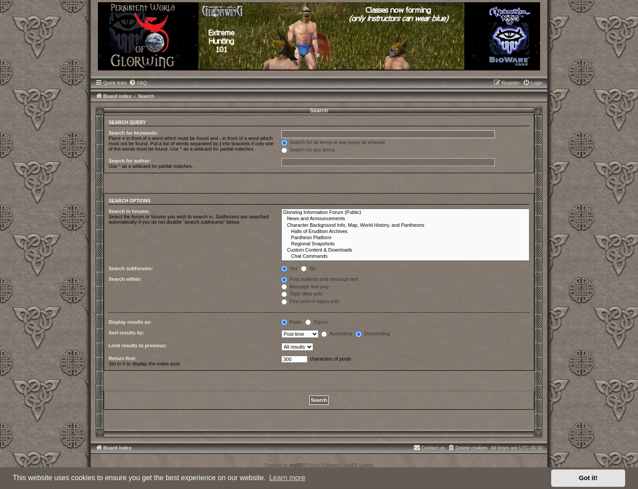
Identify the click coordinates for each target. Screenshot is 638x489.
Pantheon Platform (405, 238)
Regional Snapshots (405, 244)
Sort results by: (126, 332)
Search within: (125, 279)
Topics (316, 322)
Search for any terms (308, 149)
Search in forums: (129, 211)
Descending (373, 333)
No (308, 268)
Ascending (336, 333)
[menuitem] (138, 83)
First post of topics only (310, 301)
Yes (289, 268)
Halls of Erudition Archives (405, 232)
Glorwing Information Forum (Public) (405, 213)
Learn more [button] (287, 477)
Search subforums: (131, 268)
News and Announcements (405, 219)
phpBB (296, 465)
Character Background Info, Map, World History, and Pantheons (405, 225)
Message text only (305, 286)
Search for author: (130, 160)
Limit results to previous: (138, 345)
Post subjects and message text (319, 279)
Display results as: (130, 322)
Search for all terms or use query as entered (333, 142)
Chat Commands (405, 256)
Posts (291, 322)
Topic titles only (302, 293)
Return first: (122, 358)
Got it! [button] (588, 477)
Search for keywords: (133, 133)
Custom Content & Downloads (405, 250)
